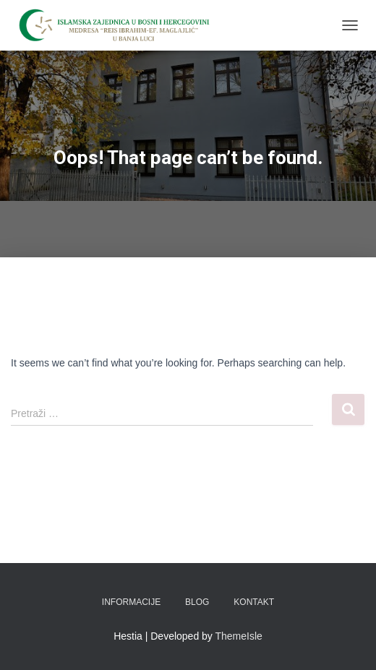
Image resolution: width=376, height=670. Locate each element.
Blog (197, 602)
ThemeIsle (238, 636)
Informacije (131, 602)
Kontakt (254, 602)
